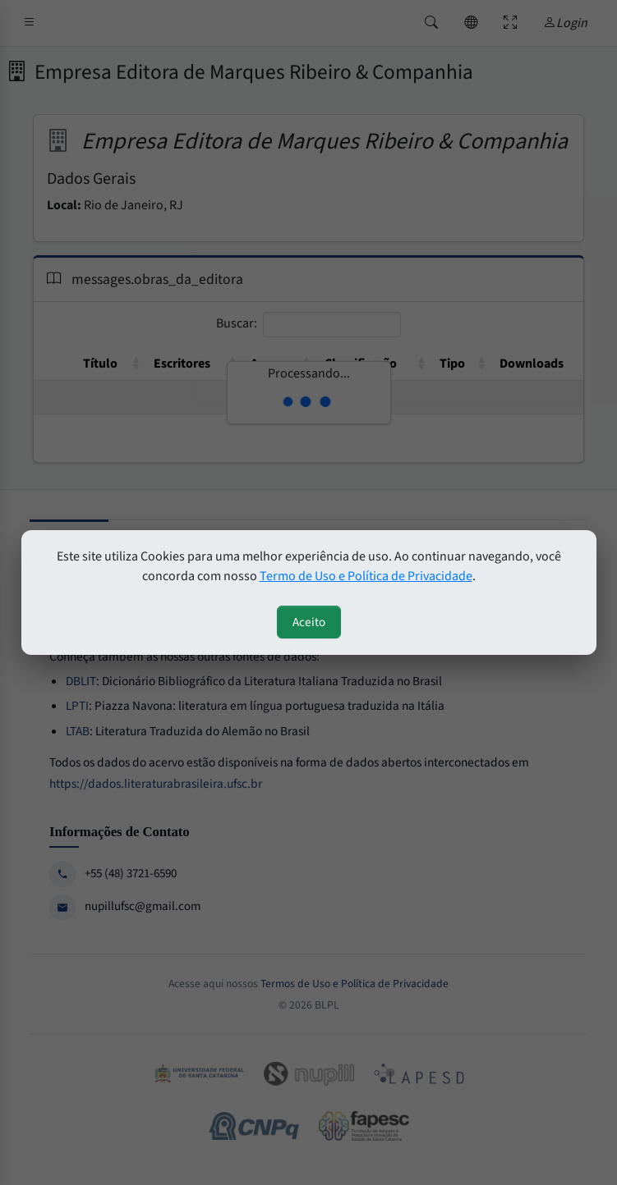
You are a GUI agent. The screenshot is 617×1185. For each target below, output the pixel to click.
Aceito (308, 622)
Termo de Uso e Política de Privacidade (366, 576)
